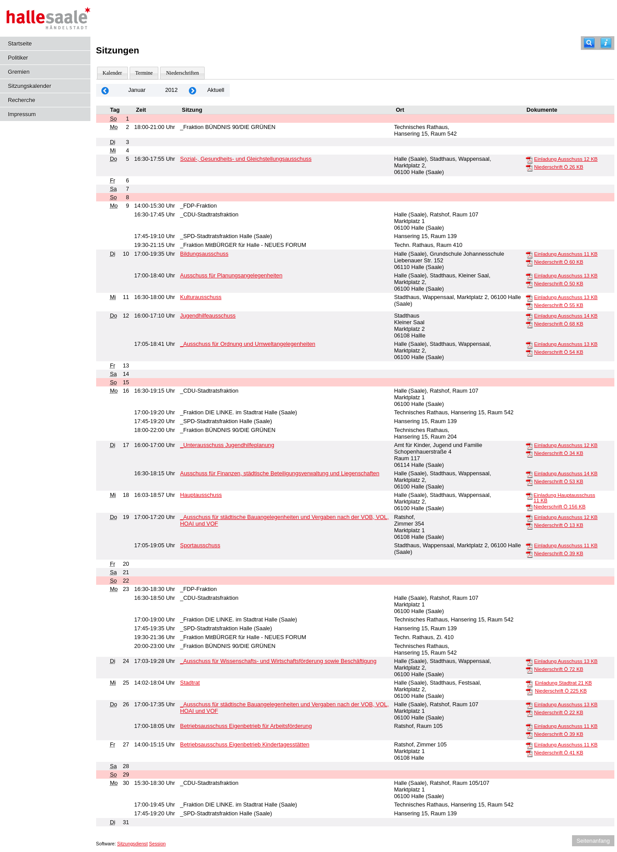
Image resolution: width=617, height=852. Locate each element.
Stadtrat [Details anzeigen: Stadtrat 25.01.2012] (190, 682)
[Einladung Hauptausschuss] (529, 495)
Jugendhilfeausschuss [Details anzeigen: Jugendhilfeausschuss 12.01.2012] (208, 315)
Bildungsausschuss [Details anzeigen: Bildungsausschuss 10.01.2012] (204, 253)
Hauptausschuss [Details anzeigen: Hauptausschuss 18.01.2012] (201, 495)
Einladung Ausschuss (566, 159)
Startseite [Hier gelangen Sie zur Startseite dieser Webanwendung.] (20, 43)
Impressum (22, 114)
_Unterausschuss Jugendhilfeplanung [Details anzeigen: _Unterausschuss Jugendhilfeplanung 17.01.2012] (227, 445)
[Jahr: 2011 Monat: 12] (105, 90)
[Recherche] (589, 43)
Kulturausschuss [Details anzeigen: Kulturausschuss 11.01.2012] (200, 297)
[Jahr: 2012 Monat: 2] (192, 90)
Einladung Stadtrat (563, 682)
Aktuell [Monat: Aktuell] (215, 90)
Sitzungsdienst (132, 843)
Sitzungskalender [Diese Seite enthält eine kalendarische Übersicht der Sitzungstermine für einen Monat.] (29, 86)
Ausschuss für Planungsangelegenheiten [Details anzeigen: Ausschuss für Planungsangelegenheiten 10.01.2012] (231, 275)
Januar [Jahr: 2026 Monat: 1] (137, 90)
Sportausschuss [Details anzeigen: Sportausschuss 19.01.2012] (200, 545)
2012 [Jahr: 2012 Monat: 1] (171, 90)
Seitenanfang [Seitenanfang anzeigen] (593, 840)
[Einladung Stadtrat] (529, 683)
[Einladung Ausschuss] (529, 159)
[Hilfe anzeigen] (606, 43)
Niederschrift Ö (558, 167)
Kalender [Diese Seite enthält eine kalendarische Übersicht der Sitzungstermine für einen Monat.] (112, 73)
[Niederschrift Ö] (529, 167)
